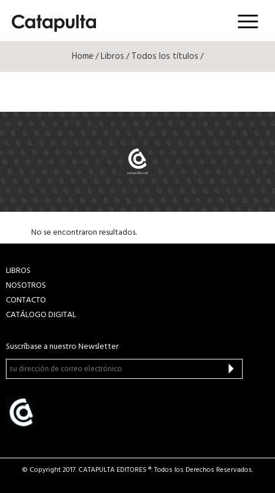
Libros (112, 56)
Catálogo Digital (41, 315)
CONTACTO (26, 300)
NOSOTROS (26, 285)
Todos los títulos (164, 56)
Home (83, 56)
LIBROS (18, 271)
